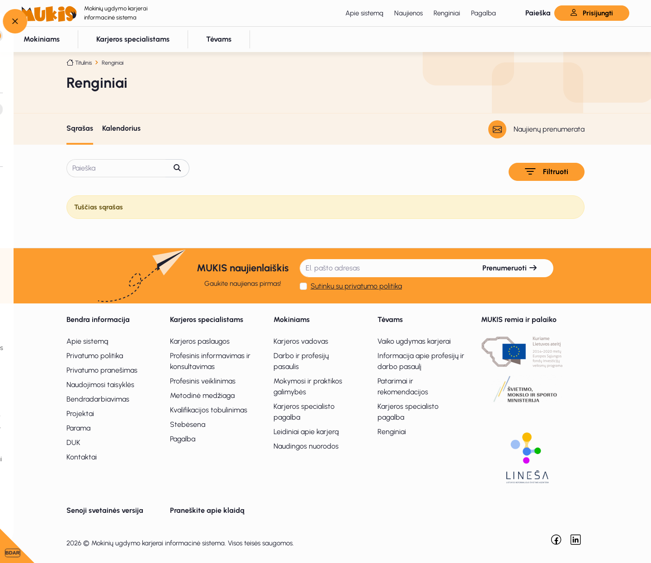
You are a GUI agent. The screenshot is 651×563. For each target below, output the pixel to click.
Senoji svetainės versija (104, 510)
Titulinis (83, 62)
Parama (78, 428)
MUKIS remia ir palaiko (519, 319)
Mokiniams (292, 319)
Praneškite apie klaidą (207, 510)
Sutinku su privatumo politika (356, 286)
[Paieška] (116, 168)
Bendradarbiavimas (97, 399)
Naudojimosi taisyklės (100, 384)
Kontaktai (81, 457)
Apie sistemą (364, 13)
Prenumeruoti (510, 268)
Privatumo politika (94, 355)
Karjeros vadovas (301, 341)
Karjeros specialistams (206, 319)
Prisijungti (592, 13)
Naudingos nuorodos (306, 446)
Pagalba (483, 13)
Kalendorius (121, 128)
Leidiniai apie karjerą (306, 431)
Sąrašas (79, 128)
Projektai (80, 413)
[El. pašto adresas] (383, 268)
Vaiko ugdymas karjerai (414, 341)
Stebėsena (187, 424)
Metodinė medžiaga (202, 395)
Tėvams (390, 319)
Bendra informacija (98, 319)
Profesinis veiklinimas (203, 381)
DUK (73, 442)
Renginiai (447, 13)
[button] (530, 13)
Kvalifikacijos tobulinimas (208, 410)
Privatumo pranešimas (101, 370)
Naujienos (408, 13)
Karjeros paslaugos (200, 341)
